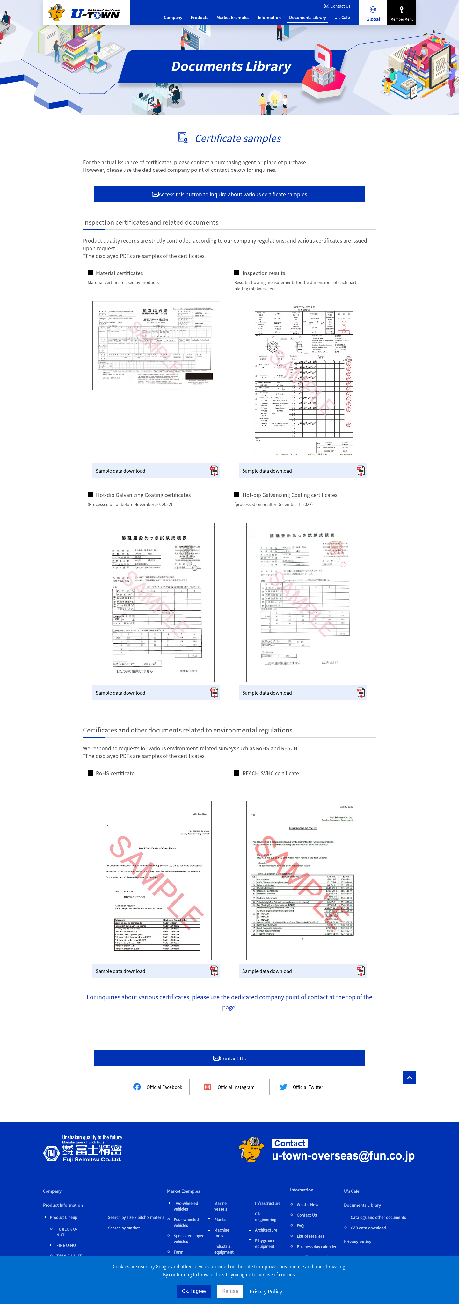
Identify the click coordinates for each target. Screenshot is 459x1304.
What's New (307, 1204)
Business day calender (317, 1246)
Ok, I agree (194, 1291)
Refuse (230, 1291)
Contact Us (337, 6)
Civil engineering (265, 1216)
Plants (220, 1219)
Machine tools (221, 1232)
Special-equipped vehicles (189, 1238)
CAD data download (368, 1227)
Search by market (124, 1227)
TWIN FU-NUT (69, 1255)
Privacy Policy (266, 1291)
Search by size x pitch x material (136, 1217)
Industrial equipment (224, 1249)
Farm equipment (183, 1254)
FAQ (300, 1225)
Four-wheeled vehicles (186, 1222)
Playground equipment (265, 1243)
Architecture (266, 1230)
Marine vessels (220, 1206)
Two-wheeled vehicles (186, 1206)
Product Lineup (63, 1217)
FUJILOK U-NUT (66, 1231)
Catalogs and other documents (378, 1217)
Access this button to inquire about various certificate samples (229, 194)
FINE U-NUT (67, 1245)
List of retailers (310, 1236)
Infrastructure (267, 1203)
